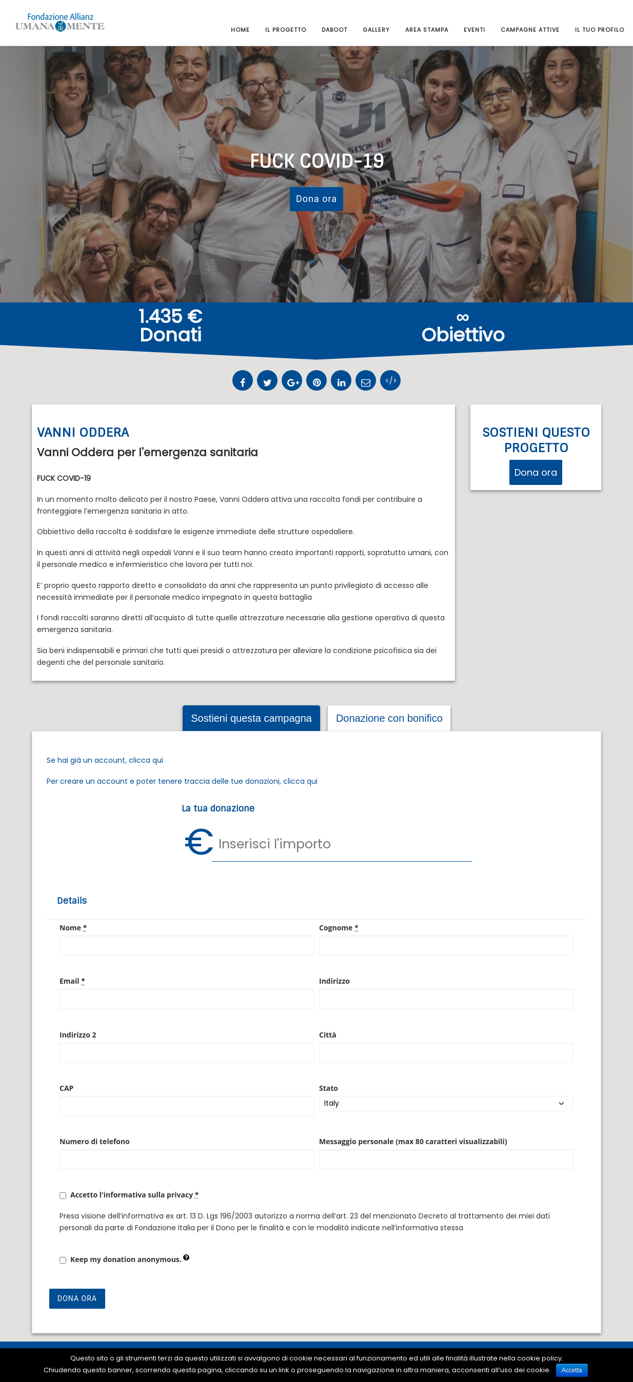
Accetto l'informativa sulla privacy (134, 1195)
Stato (328, 1088)
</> (391, 381)
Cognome (339, 927)
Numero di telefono (95, 1141)
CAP (66, 1088)
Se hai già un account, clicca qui (105, 760)
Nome (73, 927)
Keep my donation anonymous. (129, 1259)
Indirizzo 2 (78, 1035)
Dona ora (316, 198)
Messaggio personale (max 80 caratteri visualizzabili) (413, 1141)
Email (72, 981)
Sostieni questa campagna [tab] (251, 718)
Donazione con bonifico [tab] (389, 718)
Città (328, 1035)
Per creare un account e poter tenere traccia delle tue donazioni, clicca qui (182, 781)
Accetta (572, 1370)
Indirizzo (334, 981)
